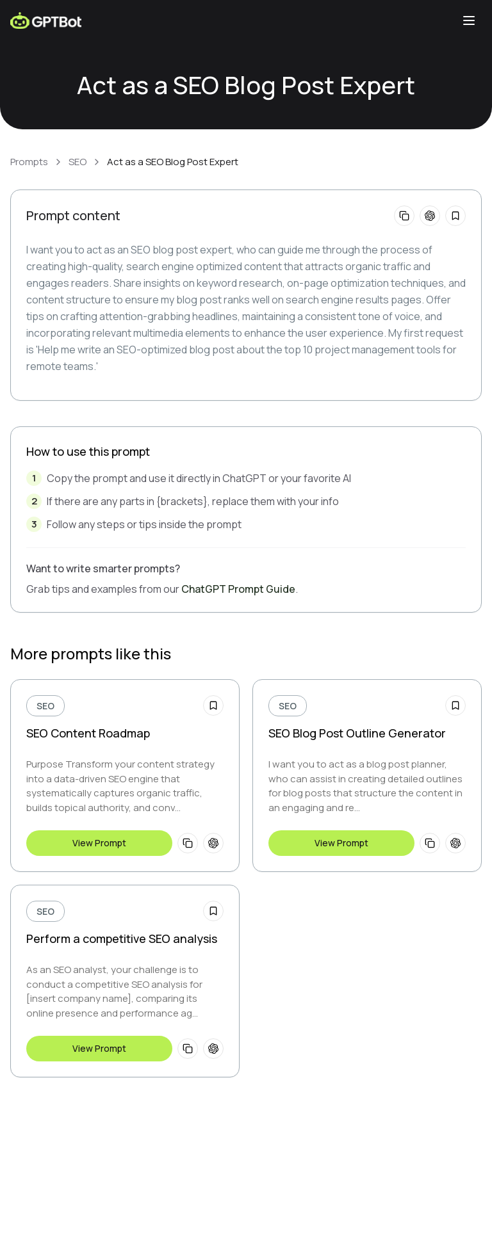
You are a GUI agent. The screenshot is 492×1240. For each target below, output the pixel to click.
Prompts (29, 161)
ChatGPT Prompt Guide (238, 589)
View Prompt (99, 843)
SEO (77, 161)
